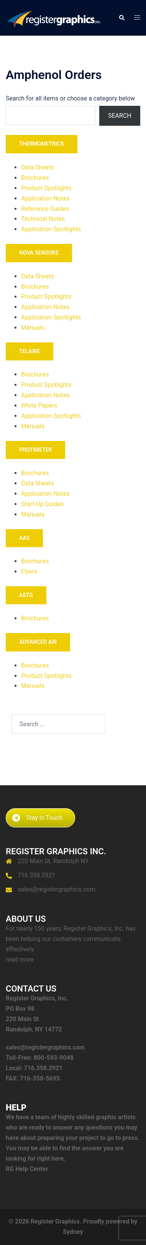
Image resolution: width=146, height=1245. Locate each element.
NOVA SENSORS (39, 253)
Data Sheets (37, 167)
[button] (121, 18)
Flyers (29, 571)
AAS (24, 538)
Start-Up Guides (42, 504)
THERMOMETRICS (41, 144)
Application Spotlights (51, 229)
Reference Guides (45, 208)
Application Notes (45, 198)
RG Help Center (27, 1169)
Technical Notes (43, 218)
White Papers (39, 405)
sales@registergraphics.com (56, 889)
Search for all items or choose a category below (70, 98)
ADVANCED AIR (38, 642)
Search (119, 115)
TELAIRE (29, 351)
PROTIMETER (35, 450)
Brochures (35, 177)
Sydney (73, 1231)
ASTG (26, 595)
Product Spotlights (46, 188)
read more (19, 959)
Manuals (32, 327)
